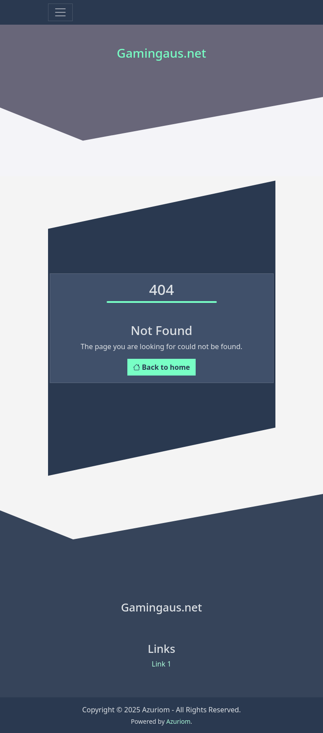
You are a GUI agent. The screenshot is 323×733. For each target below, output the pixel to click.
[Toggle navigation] (60, 12)
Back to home (161, 367)
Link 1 (161, 664)
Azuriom (178, 721)
